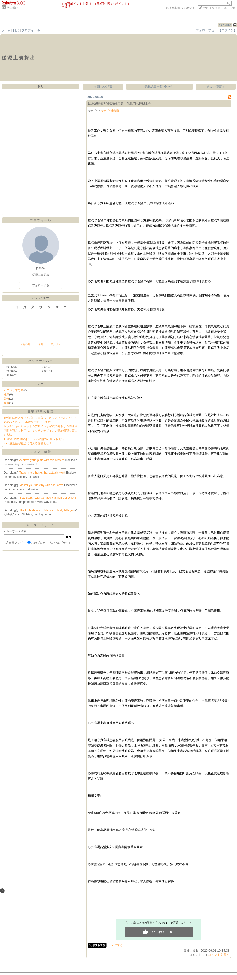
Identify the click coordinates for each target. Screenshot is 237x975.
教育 (6, 403)
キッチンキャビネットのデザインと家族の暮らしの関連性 (40, 426)
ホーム (5, 30)
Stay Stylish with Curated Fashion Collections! (48, 497)
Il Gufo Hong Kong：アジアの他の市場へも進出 (34, 439)
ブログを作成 (211, 8)
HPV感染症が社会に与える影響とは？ (28, 443)
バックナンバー (40, 360)
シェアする (115, 945)
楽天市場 (229, 8)
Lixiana (105, 295)
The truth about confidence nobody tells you (47, 510)
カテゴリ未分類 (13, 390)
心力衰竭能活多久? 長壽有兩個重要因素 (115, 847)
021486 (225, 25)
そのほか (12, 7)
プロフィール (31, 30)
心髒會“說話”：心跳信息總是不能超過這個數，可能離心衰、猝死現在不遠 (138, 864)
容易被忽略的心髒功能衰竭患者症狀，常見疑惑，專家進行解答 (131, 881)
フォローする (40, 285)
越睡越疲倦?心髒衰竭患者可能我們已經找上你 (119, 103)
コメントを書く (218, 954)
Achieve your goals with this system (42, 460)
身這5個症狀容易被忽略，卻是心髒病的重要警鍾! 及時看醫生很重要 (134, 813)
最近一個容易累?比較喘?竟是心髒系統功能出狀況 (122, 830)
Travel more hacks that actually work (42, 472)
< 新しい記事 (103, 86)
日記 (16, 30)
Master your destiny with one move (41, 485)
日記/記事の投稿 (40, 411)
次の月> (55, 344)
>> (180, 8)
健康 (6, 394)
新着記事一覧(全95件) (159, 86)
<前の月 (25, 344)
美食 (6, 398)
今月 (40, 344)
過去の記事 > (215, 86)
